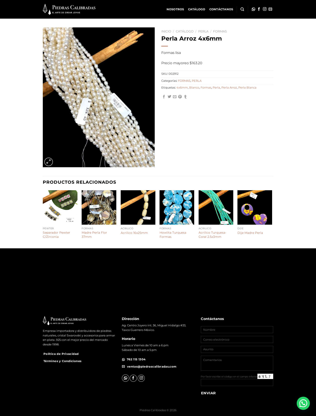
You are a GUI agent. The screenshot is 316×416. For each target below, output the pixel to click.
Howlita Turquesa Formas (173, 235)
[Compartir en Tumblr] (185, 97)
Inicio (166, 31)
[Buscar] (242, 9)
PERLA (203, 31)
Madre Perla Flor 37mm (94, 235)
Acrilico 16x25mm (134, 233)
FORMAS (220, 31)
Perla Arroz (229, 87)
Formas (206, 87)
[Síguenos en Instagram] (264, 9)
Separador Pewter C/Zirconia (56, 235)
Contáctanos (221, 9)
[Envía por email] (174, 97)
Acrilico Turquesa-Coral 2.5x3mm (212, 235)
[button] (303, 403)
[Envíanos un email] (270, 9)
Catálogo (196, 9)
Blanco (194, 87)
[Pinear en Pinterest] (180, 97)
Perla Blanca (247, 87)
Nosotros (175, 9)
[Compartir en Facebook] (164, 97)
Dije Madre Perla (250, 233)
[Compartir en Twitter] (169, 97)
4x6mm (182, 87)
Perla (216, 87)
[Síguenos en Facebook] (259, 9)
